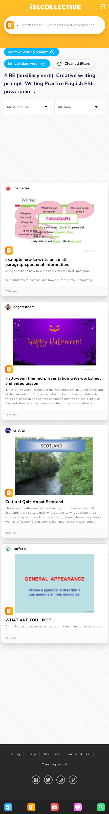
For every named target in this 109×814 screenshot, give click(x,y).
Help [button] (32, 754)
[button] (102, 6)
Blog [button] (16, 754)
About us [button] (51, 754)
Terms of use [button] (78, 754)
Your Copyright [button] (54, 764)
